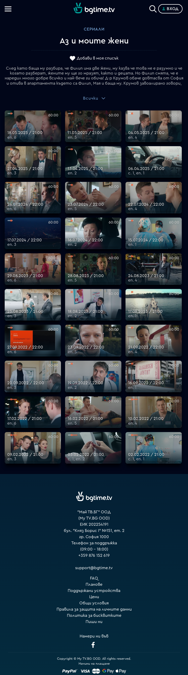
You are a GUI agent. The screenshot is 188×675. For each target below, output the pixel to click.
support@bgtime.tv (94, 568)
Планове (94, 584)
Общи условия (94, 603)
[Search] (153, 7)
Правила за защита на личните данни (94, 609)
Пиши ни (94, 622)
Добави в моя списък (98, 58)
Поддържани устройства (94, 591)
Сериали (94, 29)
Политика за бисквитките (94, 615)
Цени (94, 597)
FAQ (94, 578)
